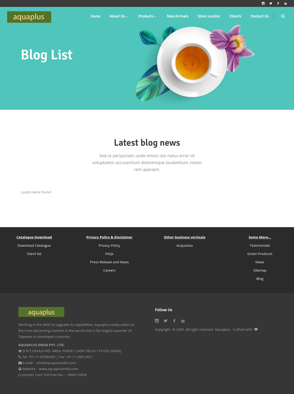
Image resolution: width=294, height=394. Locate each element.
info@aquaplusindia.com (56, 362)
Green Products (259, 253)
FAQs (109, 253)
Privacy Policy (109, 245)
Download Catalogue (34, 245)
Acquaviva (185, 245)
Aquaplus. (223, 329)
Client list (34, 253)
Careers (109, 270)
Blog (259, 278)
